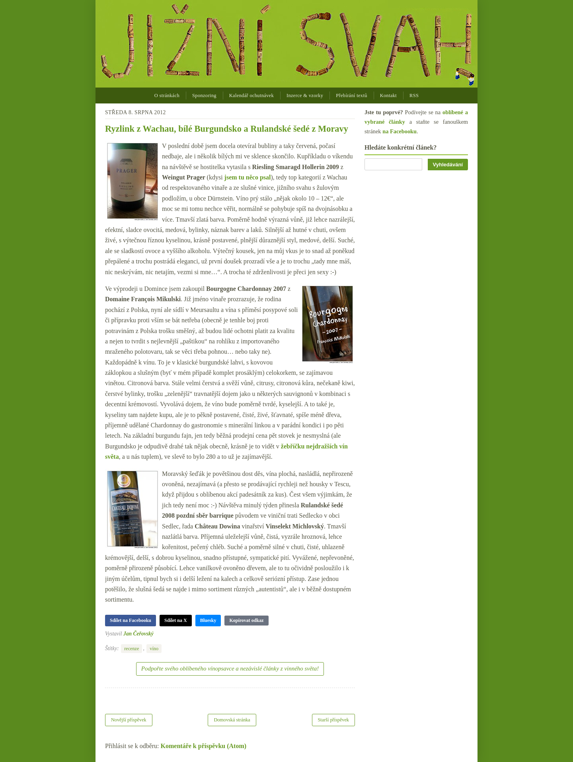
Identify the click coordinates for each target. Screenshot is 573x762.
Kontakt (388, 95)
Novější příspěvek (128, 720)
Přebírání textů (351, 95)
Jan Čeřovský (138, 634)
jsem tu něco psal (247, 177)
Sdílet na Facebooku (130, 620)
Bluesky (208, 620)
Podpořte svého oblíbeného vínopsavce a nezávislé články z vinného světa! (230, 668)
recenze (131, 648)
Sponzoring (204, 95)
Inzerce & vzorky (304, 95)
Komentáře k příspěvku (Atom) (204, 746)
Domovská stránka (232, 720)
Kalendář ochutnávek (251, 95)
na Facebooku (399, 131)
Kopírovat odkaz (246, 620)
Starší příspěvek (333, 720)
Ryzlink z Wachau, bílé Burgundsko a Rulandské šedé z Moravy (226, 129)
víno (154, 648)
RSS (414, 95)
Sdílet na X (175, 620)
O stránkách (166, 95)
